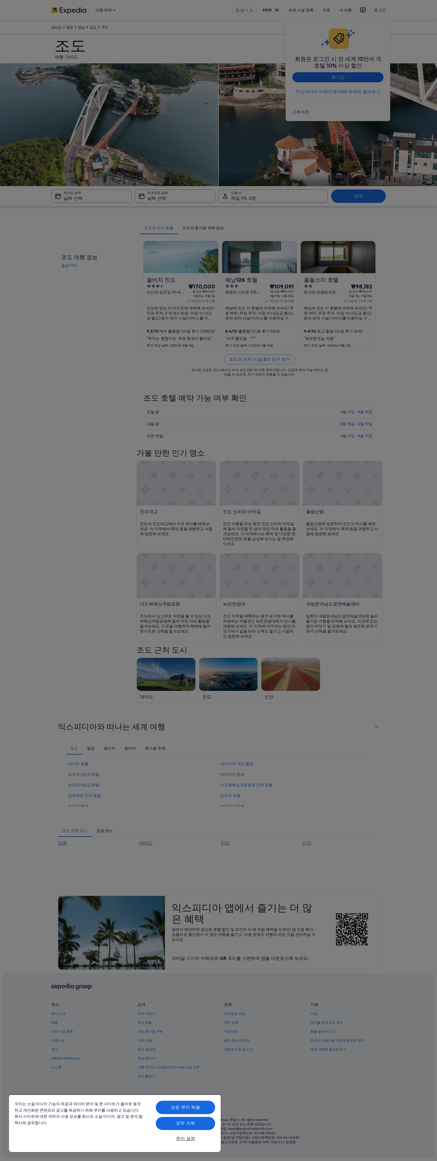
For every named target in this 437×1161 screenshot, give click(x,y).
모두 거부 (185, 1123)
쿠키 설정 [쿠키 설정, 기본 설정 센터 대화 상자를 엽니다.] (185, 1138)
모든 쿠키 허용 (185, 1107)
